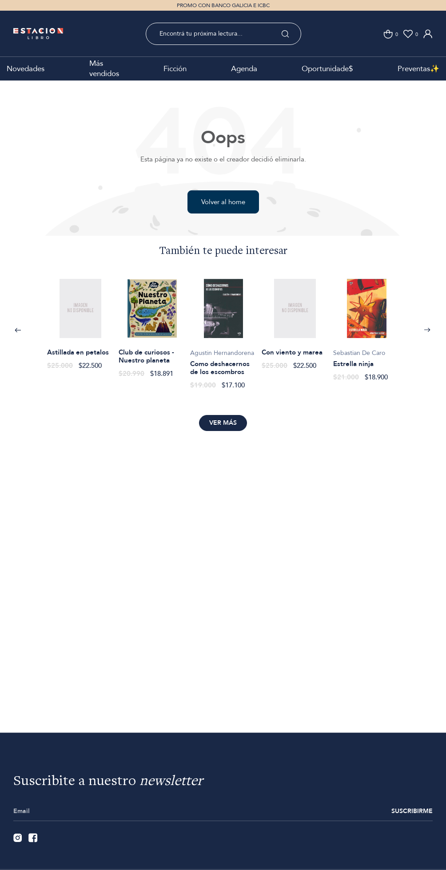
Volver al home (223, 201)
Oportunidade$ (327, 69)
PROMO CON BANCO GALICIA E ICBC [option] (223, 5)
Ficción (175, 69)
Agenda (244, 69)
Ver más (223, 423)
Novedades (25, 69)
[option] (80, 319)
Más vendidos (104, 68)
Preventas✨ (418, 69)
